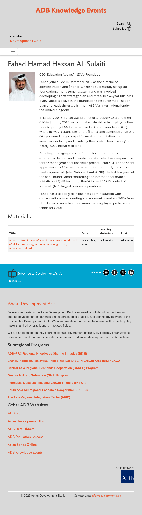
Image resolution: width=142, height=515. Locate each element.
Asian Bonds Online (22, 445)
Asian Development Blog (26, 421)
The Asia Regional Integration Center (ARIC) (39, 397)
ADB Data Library (21, 429)
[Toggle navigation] (13, 51)
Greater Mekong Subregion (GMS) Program (38, 375)
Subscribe (122, 28)
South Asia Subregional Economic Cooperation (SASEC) (48, 390)
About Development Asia (32, 304)
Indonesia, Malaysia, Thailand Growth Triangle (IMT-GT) (47, 382)
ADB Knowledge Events (25, 452)
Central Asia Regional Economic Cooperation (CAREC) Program (53, 368)
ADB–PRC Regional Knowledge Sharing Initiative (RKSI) (47, 353)
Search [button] (124, 23)
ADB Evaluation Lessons (25, 437)
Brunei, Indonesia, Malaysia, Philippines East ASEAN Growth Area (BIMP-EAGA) (64, 360)
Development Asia (25, 40)
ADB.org (14, 413)
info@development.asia (106, 495)
